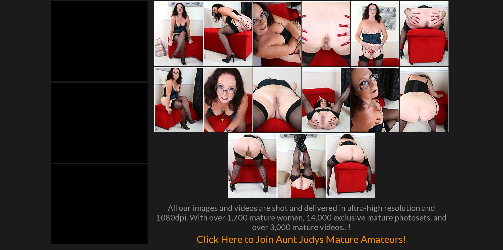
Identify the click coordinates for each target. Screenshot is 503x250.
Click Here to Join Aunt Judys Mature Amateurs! (301, 238)
